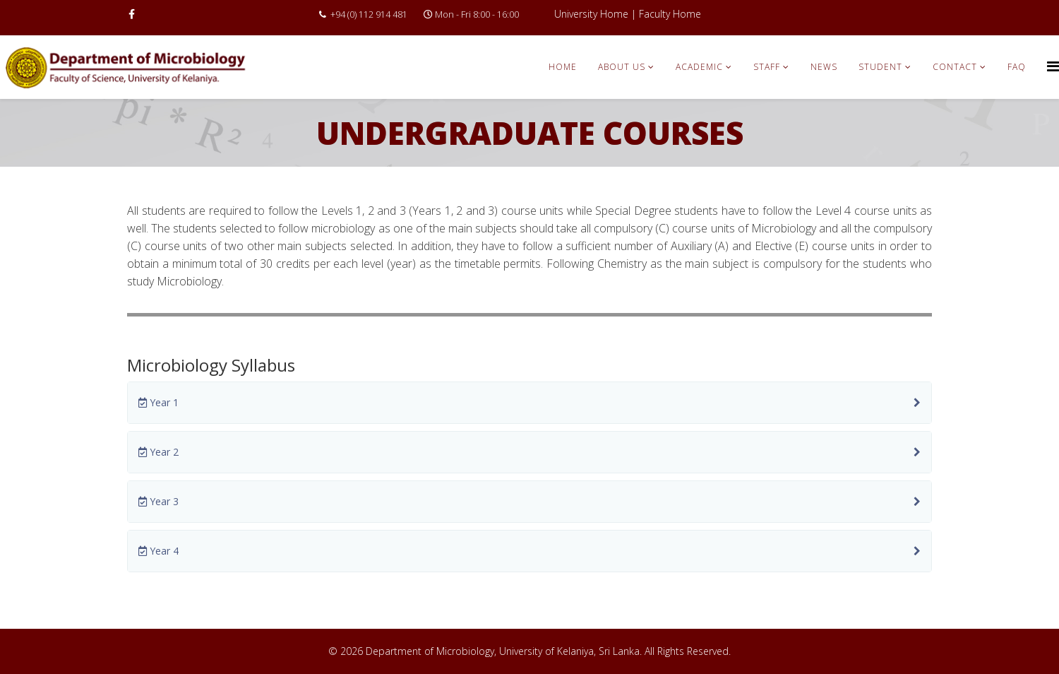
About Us (621, 67)
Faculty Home (670, 13)
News (823, 67)
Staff (766, 67)
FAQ (1016, 67)
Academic (699, 67)
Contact (955, 67)
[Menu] (1053, 66)
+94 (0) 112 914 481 (368, 14)
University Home (591, 13)
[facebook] (131, 13)
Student (880, 67)
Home (563, 67)
